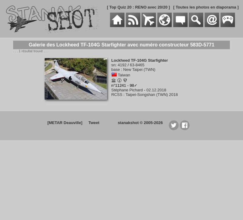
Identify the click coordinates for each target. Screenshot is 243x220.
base (115, 69)
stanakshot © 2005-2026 (140, 122)
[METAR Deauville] (64, 122)
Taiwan (124, 75)
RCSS (116, 94)
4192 (122, 65)
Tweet (94, 122)
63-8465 (137, 65)
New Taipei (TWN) (139, 69)
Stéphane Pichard (127, 90)
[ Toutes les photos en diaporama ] (205, 7)
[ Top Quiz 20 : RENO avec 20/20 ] (138, 7)
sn (113, 65)
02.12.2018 (156, 90)
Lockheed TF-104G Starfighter (139, 60)
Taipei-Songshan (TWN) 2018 (151, 94)
